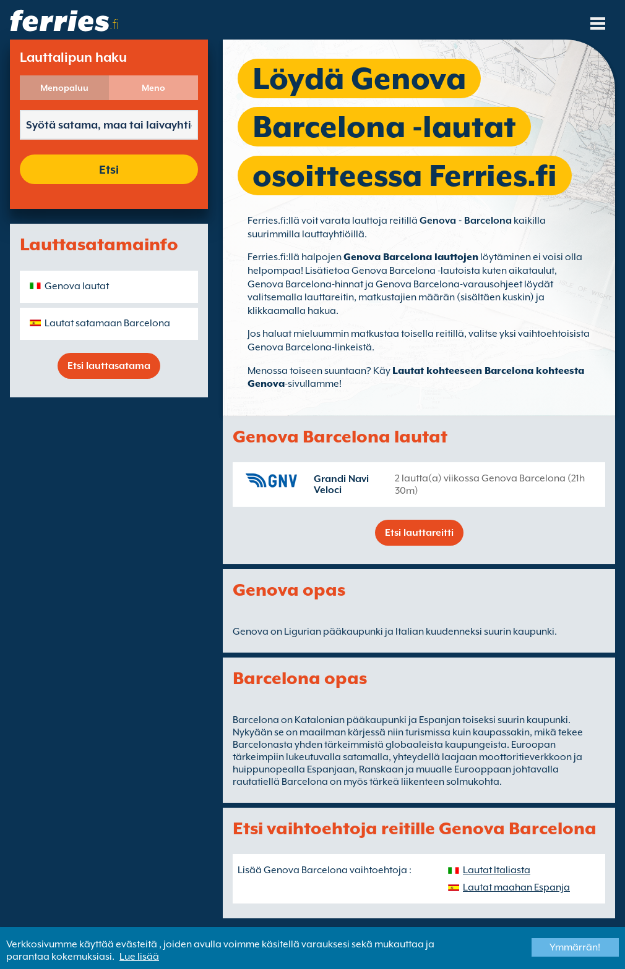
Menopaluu (64, 88)
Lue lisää (139, 956)
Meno (153, 88)
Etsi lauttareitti (419, 532)
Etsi (109, 169)
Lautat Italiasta (496, 870)
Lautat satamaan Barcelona (107, 323)
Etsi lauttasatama (108, 365)
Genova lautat (77, 286)
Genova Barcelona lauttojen (410, 257)
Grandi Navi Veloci (341, 484)
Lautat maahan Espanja (516, 887)
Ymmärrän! (575, 947)
